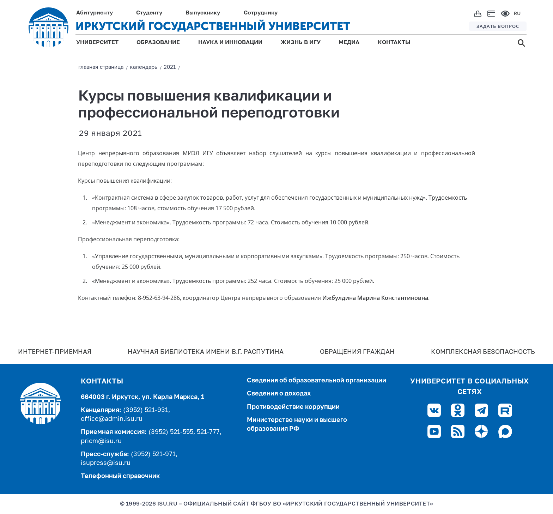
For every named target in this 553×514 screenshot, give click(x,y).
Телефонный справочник (120, 476)
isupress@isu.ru (105, 463)
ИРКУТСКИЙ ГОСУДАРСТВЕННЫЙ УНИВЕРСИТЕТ (212, 26)
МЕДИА (349, 43)
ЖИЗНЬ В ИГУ (301, 43)
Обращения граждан (357, 352)
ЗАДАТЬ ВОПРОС (497, 26)
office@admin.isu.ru (111, 419)
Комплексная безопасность (483, 352)
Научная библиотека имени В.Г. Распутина (206, 352)
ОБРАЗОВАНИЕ (158, 43)
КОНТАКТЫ (394, 43)
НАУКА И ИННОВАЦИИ (230, 43)
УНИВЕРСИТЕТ (97, 43)
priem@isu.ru (101, 441)
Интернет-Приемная (54, 352)
